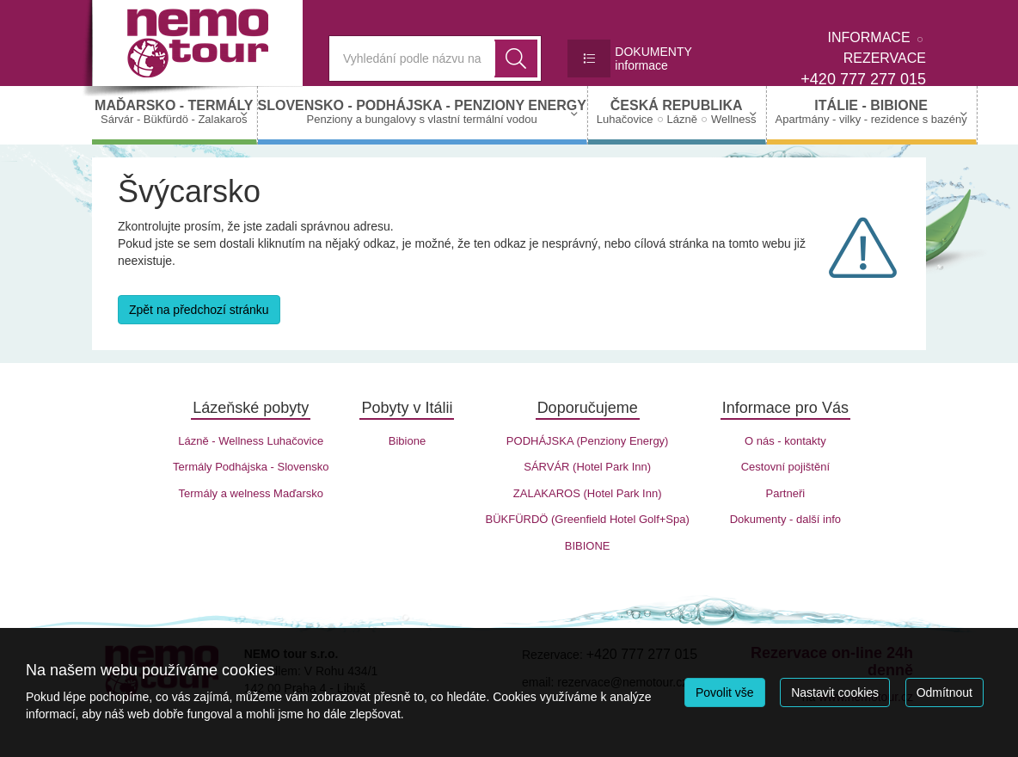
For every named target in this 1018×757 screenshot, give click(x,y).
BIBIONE (587, 545)
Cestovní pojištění (785, 466)
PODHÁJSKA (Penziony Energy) (587, 440)
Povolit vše (725, 692)
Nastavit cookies (835, 692)
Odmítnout (944, 692)
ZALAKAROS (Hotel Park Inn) (587, 493)
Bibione (407, 440)
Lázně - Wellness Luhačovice (250, 440)
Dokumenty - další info (785, 519)
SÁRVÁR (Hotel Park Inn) (587, 466)
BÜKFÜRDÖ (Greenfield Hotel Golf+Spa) (587, 519)
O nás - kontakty (785, 440)
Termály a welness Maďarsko (251, 493)
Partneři (786, 493)
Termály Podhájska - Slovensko (250, 466)
